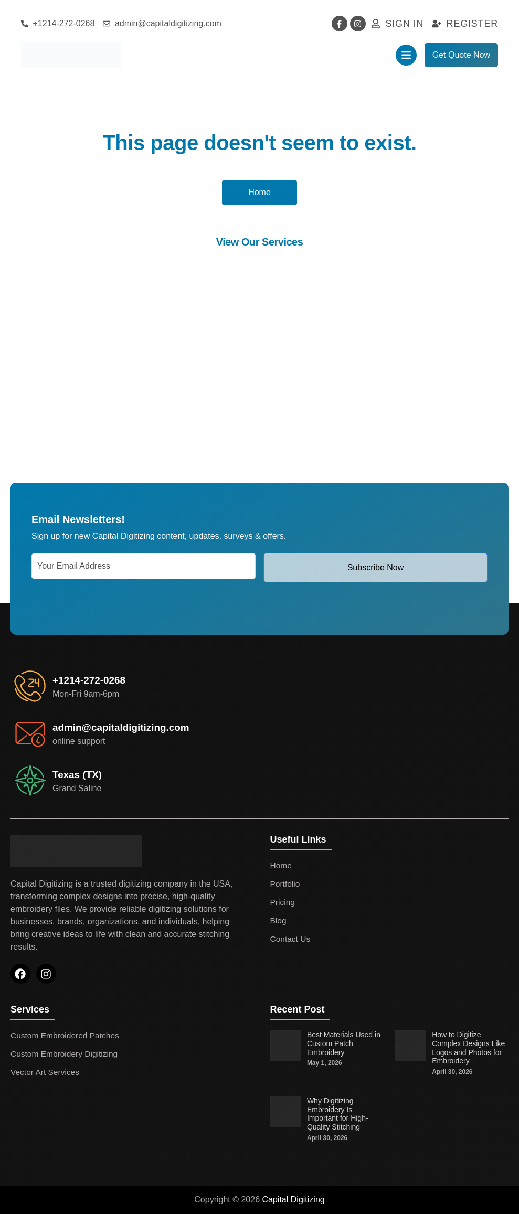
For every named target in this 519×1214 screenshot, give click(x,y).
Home (281, 865)
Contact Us (291, 938)
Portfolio (285, 883)
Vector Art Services (45, 1072)
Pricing (283, 902)
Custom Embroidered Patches (66, 1035)
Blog (278, 920)
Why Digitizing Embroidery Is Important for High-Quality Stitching (337, 1113)
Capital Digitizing (293, 1199)
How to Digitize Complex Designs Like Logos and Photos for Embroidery (468, 1047)
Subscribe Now (375, 567)
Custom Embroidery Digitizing (65, 1053)
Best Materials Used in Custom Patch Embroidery (343, 1043)
